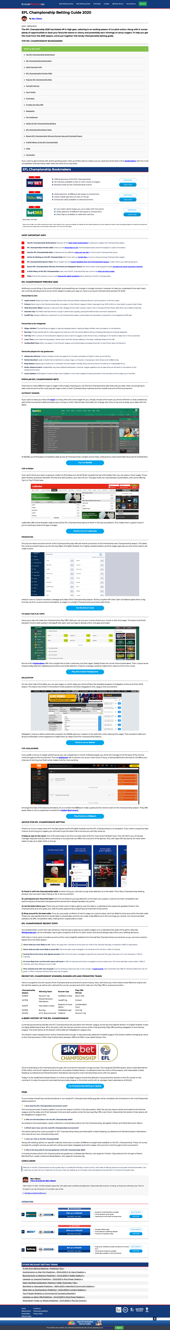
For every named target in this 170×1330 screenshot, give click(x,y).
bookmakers (130, 161)
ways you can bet (81, 252)
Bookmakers (26, 1313)
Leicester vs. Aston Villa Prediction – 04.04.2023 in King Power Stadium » (54, 1297)
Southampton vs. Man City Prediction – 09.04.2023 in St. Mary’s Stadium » (54, 1272)
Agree (119, 1328)
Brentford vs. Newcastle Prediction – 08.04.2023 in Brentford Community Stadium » (59, 1286)
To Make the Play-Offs (34, 105)
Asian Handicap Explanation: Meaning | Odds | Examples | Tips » (50, 1283)
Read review (136, 1212)
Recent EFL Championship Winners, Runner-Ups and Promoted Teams (54, 136)
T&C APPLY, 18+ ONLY (74, 1216)
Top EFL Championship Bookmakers (40, 55)
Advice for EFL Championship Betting (41, 124)
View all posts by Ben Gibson (43, 1181)
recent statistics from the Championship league (90, 262)
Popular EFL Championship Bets (39, 80)
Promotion (30, 99)
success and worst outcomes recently (127, 267)
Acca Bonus (131, 4)
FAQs (28, 149)
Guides (106, 4)
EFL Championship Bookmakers (38, 61)
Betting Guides (26, 1316)
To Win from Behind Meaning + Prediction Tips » (43, 1269)
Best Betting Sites (66, 4)
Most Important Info (34, 67)
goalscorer (63, 758)
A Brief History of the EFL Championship (42, 142)
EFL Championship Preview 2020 (39, 74)
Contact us (37, 1308)
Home (24, 1308)
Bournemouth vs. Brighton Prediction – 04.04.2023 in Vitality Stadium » (53, 1276)
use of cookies (108, 1327)
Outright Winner (32, 86)
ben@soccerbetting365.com (35, 1193)
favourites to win (71, 248)
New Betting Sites (83, 4)
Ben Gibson (37, 19)
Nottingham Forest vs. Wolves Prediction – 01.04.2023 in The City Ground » (55, 1301)
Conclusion (30, 155)
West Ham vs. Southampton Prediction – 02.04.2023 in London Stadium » (54, 1290)
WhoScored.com (29, 932)
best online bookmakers (78, 243)
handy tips (82, 257)
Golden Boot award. (69, 810)
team (52, 400)
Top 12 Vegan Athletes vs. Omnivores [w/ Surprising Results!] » (49, 1294)
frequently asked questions (68, 276)
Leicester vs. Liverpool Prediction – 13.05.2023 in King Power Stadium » (53, 1279)
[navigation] (103, 4)
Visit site (136, 1216)
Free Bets (97, 4)
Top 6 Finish (30, 92)
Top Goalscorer (32, 117)
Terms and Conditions (40, 1311)
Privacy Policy (38, 1313)
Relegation (30, 111)
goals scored (98, 969)
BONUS (143, 4)
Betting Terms (117, 4)
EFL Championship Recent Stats (38, 130)
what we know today (106, 271)
